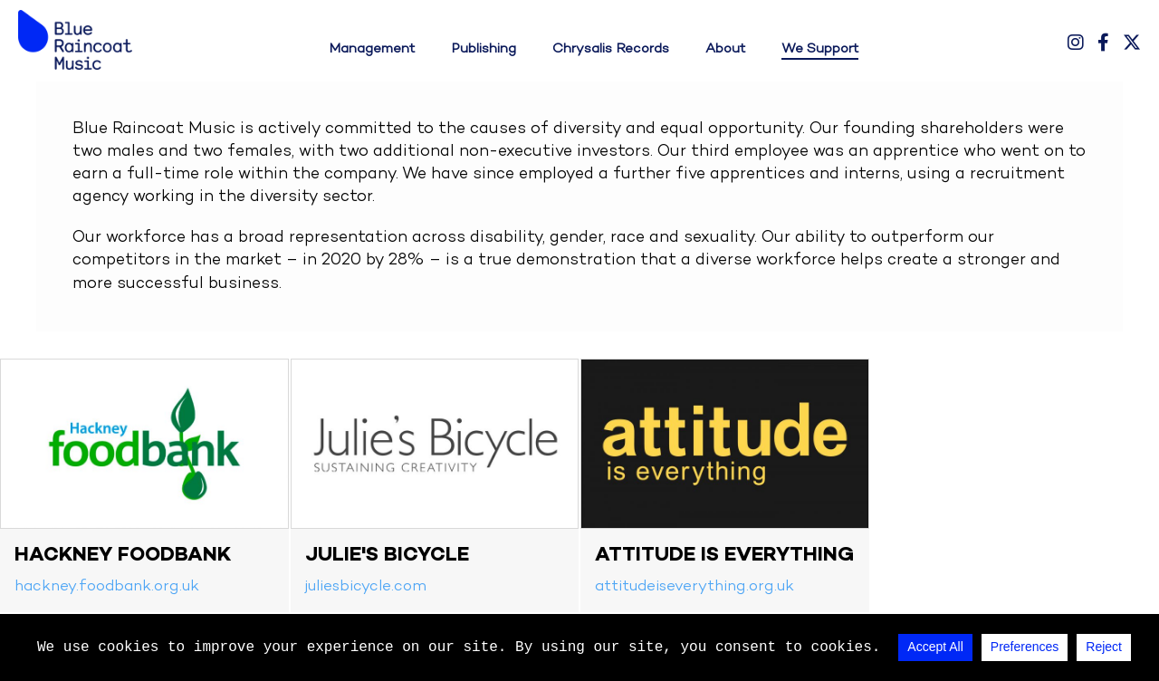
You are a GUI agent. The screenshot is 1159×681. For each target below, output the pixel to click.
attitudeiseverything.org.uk (694, 586)
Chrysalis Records (610, 48)
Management (372, 48)
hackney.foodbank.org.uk (106, 586)
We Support (819, 48)
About (725, 48)
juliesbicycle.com (365, 586)
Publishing (483, 48)
